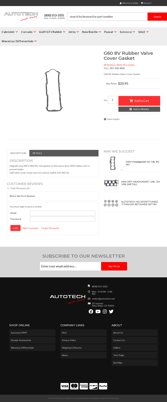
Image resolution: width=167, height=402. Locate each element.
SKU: (106, 68)
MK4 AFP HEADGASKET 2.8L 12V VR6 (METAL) (140, 183)
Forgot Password (50, 228)
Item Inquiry (113, 119)
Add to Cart (141, 100)
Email (13, 213)
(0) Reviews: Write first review (119, 64)
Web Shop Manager (110, 398)
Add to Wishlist (141, 109)
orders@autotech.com (103, 299)
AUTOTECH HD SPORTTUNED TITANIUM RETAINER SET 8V (139, 203)
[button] (117, 17)
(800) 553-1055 (100, 286)
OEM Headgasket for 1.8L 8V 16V (142, 163)
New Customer (30, 228)
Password (15, 219)
